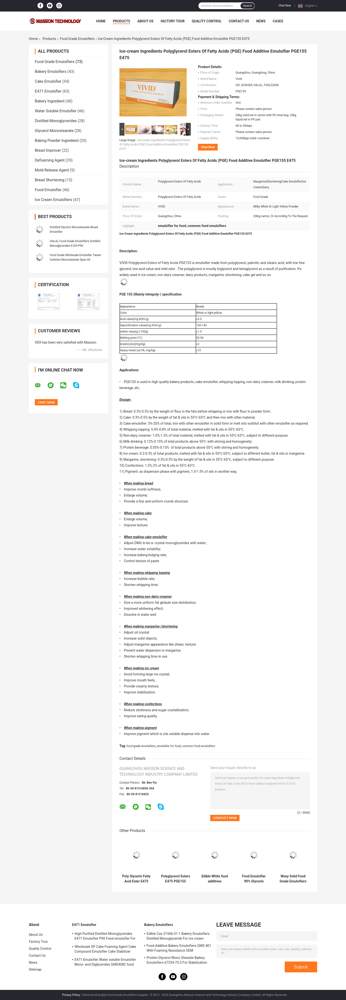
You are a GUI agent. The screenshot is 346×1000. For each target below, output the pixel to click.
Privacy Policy (71, 995)
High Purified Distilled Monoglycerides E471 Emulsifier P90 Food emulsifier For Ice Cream (105, 937)
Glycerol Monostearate (54, 130)
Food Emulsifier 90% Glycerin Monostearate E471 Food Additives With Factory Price (254, 878)
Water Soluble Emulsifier (55, 111)
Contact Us (239, 21)
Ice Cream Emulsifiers (53, 199)
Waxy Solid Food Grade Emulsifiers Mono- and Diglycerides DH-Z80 (293, 878)
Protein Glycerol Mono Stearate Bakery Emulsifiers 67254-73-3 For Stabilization (177, 960)
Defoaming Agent (50, 160)
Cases (278, 21)
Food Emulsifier (48, 190)
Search (247, 5)
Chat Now (284, 5)
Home (101, 21)
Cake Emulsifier (48, 81)
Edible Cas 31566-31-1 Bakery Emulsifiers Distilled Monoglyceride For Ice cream (178, 936)
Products (121, 21)
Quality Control (207, 21)
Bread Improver (48, 150)
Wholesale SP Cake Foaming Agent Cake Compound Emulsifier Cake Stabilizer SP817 (105, 950)
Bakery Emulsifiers (50, 71)
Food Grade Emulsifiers (77, 39)
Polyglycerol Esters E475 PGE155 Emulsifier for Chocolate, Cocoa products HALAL (175, 878)
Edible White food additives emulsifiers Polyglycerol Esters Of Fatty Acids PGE (214, 878)
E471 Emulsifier (48, 91)
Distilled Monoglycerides (56, 121)
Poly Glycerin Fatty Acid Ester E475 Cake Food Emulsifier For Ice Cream (136, 878)
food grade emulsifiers (141, 746)
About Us (145, 21)
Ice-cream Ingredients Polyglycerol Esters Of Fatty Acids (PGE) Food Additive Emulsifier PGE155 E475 (154, 144)
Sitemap (35, 969)
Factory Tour (173, 21)
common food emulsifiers (198, 746)
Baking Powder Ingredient (57, 140)
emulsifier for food (168, 746)
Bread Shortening (49, 180)
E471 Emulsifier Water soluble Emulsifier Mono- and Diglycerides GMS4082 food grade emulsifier (105, 963)
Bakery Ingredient (50, 101)
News (261, 21)
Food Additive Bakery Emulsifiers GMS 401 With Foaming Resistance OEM (179, 948)
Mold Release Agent (52, 170)
